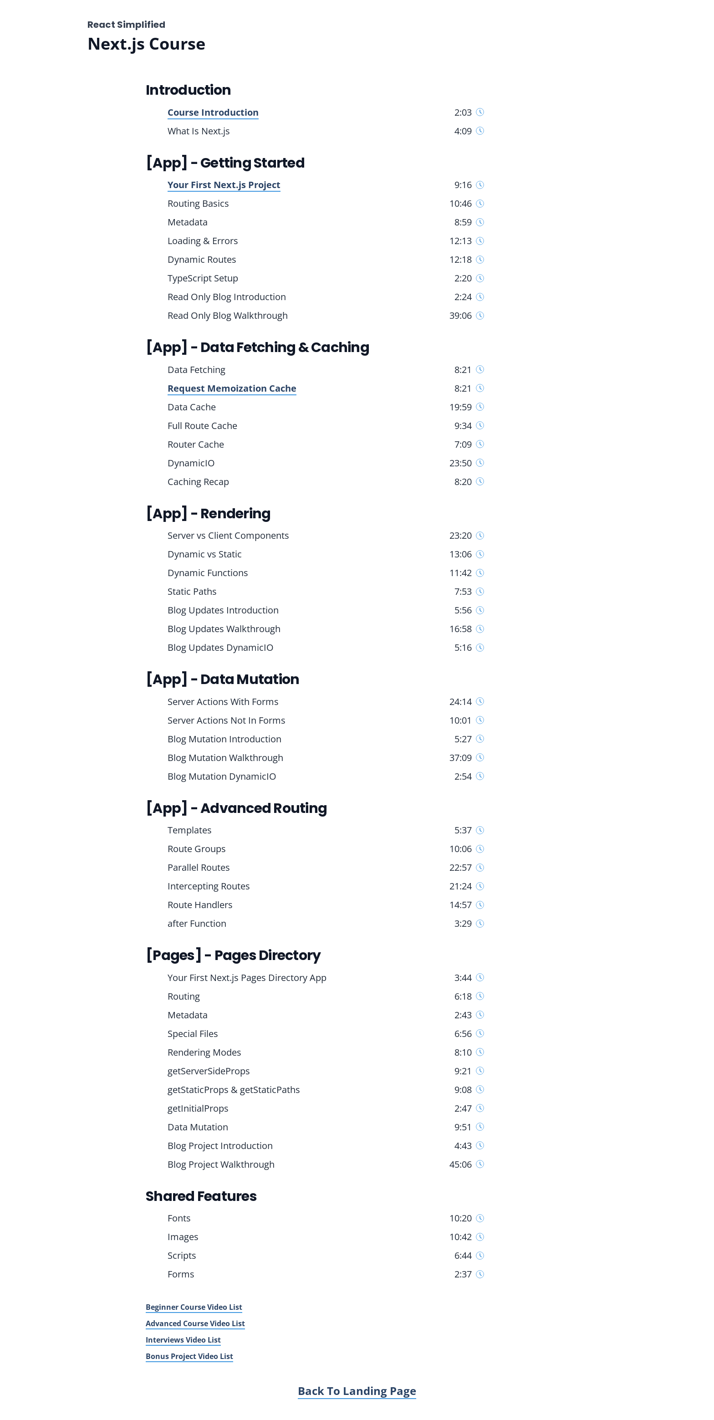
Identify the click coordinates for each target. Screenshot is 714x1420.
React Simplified (126, 24)
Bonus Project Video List (189, 1356)
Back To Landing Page (357, 1390)
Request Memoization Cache (232, 388)
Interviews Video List (183, 1340)
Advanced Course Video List (195, 1323)
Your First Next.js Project (224, 185)
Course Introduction (213, 112)
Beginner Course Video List (194, 1307)
